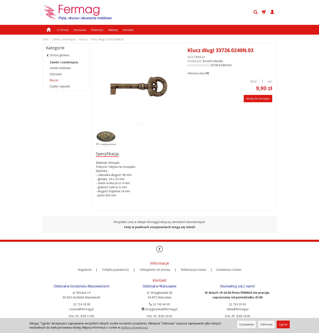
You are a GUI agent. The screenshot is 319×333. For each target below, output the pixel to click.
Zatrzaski (56, 74)
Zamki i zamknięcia (64, 62)
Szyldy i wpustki (60, 86)
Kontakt (128, 30)
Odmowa (266, 324)
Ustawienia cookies (228, 269)
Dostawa (80, 30)
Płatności (97, 30)
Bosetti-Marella (213, 61)
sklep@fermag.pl (237, 309)
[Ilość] (262, 81)
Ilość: (253, 81)
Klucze (54, 80)
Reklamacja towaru (193, 269)
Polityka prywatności (115, 269)
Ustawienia (246, 324)
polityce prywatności (134, 327)
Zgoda (283, 324)
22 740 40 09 (159, 304)
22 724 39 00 (237, 304)
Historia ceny (198, 73)
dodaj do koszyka (258, 98)
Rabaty (113, 30)
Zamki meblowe (60, 68)
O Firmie (63, 30)
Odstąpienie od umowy (155, 269)
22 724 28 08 (81, 304)
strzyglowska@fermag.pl (159, 309)
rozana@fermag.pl (81, 309)
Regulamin (85, 269)
